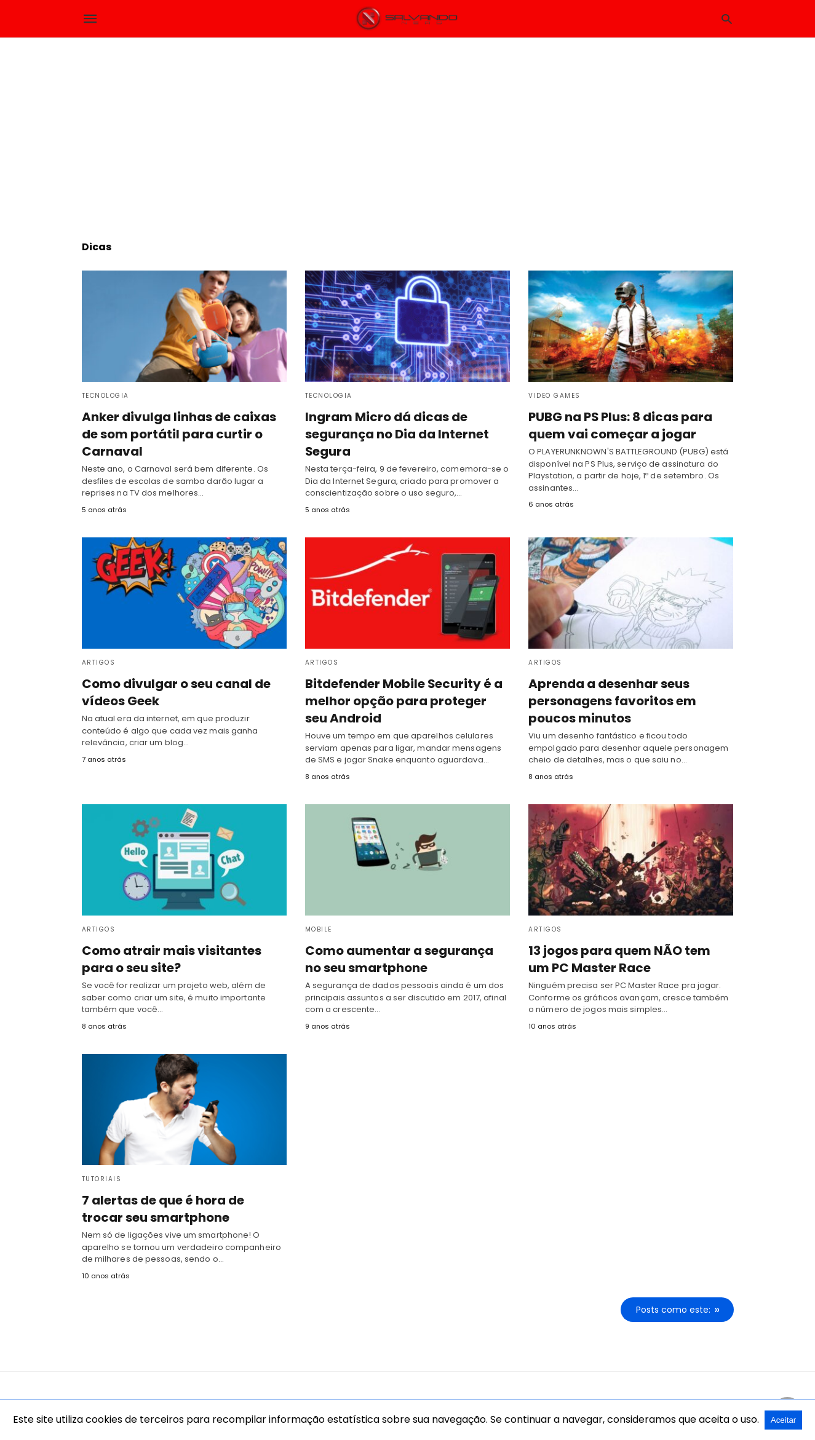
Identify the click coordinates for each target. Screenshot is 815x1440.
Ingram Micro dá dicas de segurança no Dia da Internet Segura (397, 434)
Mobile (318, 928)
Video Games (554, 395)
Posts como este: (674, 1308)
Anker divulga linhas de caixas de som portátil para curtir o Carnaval (175, 434)
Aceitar (783, 1420)
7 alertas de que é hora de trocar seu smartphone (164, 1208)
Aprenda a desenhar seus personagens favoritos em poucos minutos (611, 701)
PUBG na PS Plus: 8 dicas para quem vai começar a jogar (619, 425)
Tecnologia (105, 395)
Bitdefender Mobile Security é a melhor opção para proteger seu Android (401, 701)
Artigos (99, 662)
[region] (407, 130)
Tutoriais (102, 1178)
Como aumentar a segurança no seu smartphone (399, 958)
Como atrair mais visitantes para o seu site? (168, 958)
